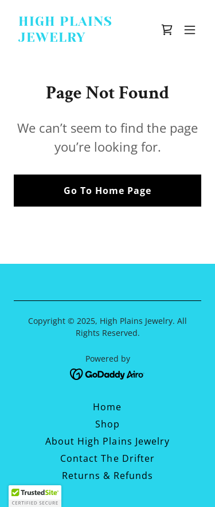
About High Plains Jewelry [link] (107, 441)
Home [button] (107, 407)
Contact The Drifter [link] (107, 458)
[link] (79, 38)
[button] (189, 29)
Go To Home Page (107, 190)
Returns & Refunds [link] (107, 475)
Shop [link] (107, 424)
